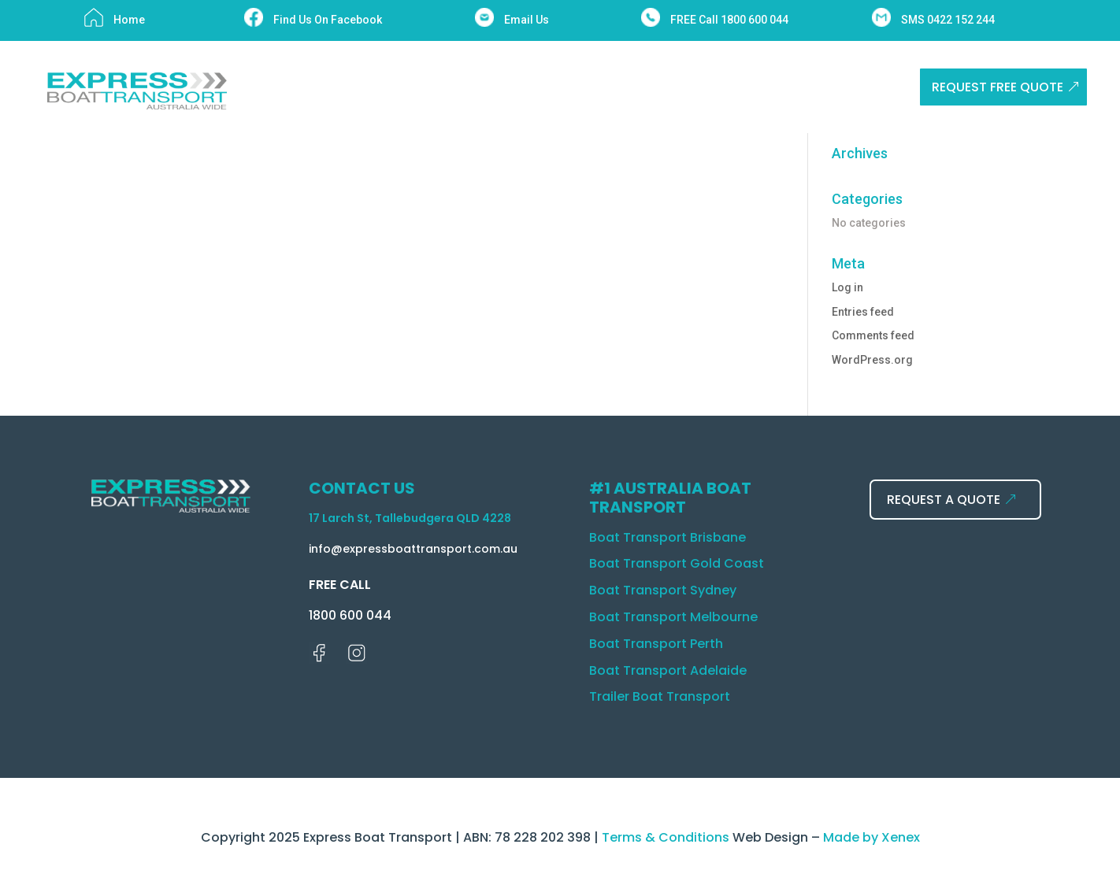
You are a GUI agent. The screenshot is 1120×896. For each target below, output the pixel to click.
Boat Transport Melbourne (673, 617)
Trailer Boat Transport (659, 696)
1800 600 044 (350, 615)
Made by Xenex (871, 837)
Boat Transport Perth (656, 644)
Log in (847, 287)
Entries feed (863, 311)
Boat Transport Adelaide (668, 670)
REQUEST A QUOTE (943, 500)
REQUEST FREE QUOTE (997, 87)
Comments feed (873, 335)
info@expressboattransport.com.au (413, 549)
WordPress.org (872, 360)
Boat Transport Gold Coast (676, 563)
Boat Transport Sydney (662, 590)
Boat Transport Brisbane (667, 537)
